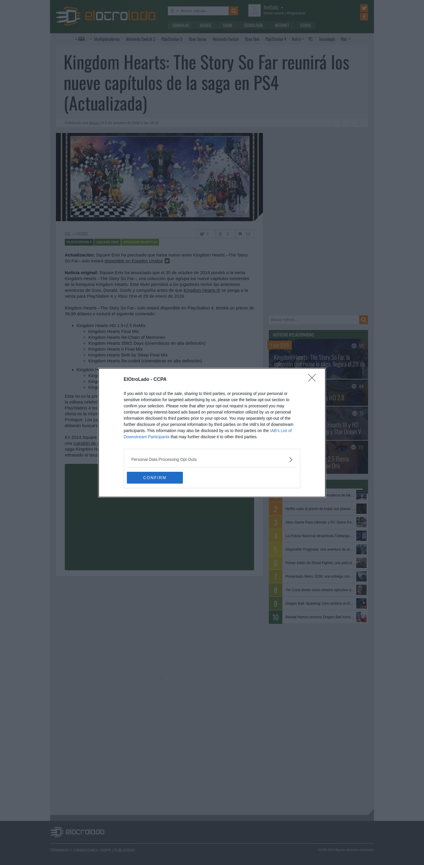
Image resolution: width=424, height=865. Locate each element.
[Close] (313, 379)
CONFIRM (154, 477)
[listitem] (212, 459)
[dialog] (212, 432)
